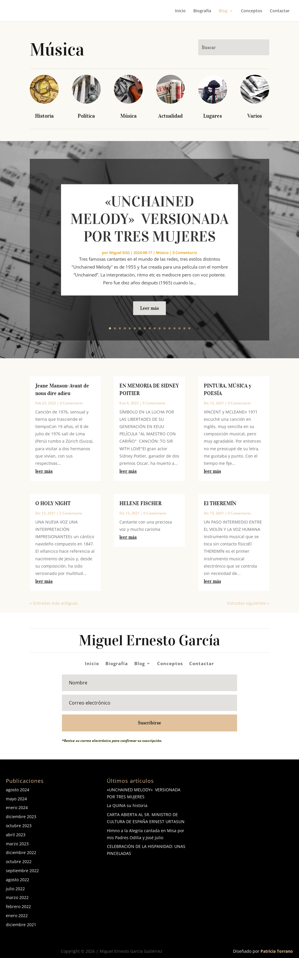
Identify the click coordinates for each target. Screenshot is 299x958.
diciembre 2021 (21, 924)
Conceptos (251, 11)
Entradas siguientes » (248, 603)
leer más (44, 471)
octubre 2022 (19, 861)
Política (86, 116)
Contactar (280, 11)
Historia (44, 116)
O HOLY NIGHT (53, 503)
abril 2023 (15, 834)
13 (169, 328)
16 (184, 328)
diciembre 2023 (21, 816)
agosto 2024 (17, 789)
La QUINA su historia (127, 805)
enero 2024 (17, 807)
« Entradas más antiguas (54, 603)
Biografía (202, 11)
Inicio (180, 11)
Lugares (212, 116)
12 (165, 328)
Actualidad (170, 116)
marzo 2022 (17, 897)
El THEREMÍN (220, 503)
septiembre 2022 (22, 870)
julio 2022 (15, 888)
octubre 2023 (19, 825)
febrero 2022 (18, 906)
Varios (254, 116)
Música (128, 116)
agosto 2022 (17, 879)
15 (179, 328)
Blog (223, 11)
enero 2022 (17, 915)
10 (155, 328)
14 (174, 328)
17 (189, 328)
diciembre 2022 (21, 852)
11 (160, 328)
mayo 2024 (16, 798)
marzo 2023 (17, 843)
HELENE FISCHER (140, 503)
